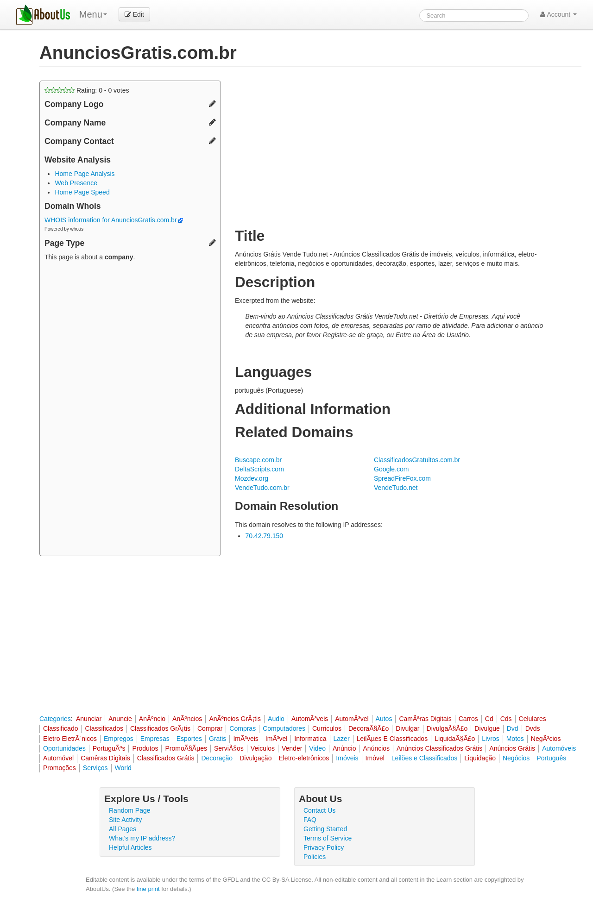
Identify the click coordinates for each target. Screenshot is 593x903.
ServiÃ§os (229, 748)
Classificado (60, 728)
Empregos (118, 738)
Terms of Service (327, 838)
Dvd (512, 728)
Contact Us (319, 810)
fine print (148, 888)
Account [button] (558, 14)
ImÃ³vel (276, 738)
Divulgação (255, 758)
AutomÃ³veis (309, 718)
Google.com (391, 469)
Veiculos (263, 748)
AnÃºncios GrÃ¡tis (235, 718)
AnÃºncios (187, 718)
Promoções (59, 767)
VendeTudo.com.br (262, 487)
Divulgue (486, 728)
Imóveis (347, 758)
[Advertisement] (130, 410)
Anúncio (344, 748)
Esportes (189, 738)
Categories (55, 718)
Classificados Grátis (166, 758)
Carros (468, 718)
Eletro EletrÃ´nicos (70, 738)
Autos (384, 718)
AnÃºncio (152, 718)
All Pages (122, 829)
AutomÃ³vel (351, 718)
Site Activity (125, 819)
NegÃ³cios (546, 738)
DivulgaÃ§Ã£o (447, 728)
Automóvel (58, 758)
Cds (506, 718)
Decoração (217, 758)
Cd (489, 718)
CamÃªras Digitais (425, 718)
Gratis (217, 738)
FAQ (309, 819)
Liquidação (480, 758)
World (123, 767)
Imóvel (375, 758)
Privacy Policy (323, 847)
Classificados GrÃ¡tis (160, 728)
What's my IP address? (142, 838)
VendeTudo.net (395, 487)
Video (317, 748)
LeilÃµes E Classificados (392, 738)
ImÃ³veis (245, 738)
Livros (490, 738)
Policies (314, 856)
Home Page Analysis (84, 173)
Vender (292, 748)
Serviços (95, 767)
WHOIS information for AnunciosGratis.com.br (113, 220)
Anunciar (88, 718)
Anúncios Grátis (512, 748)
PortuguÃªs (109, 748)
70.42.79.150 (264, 535)
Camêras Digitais (105, 758)
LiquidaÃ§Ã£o (455, 738)
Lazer (342, 738)
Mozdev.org (251, 478)
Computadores (284, 728)
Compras (242, 728)
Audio (276, 718)
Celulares (532, 718)
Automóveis (559, 748)
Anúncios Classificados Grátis (439, 748)
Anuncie (120, 718)
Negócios (516, 758)
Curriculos (326, 728)
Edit (134, 14)
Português (551, 758)
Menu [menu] (93, 14)
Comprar (209, 728)
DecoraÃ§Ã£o (368, 728)
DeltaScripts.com (259, 469)
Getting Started (325, 829)
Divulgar (407, 728)
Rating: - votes (86, 90)
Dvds (532, 728)
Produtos (145, 748)
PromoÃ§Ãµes (186, 748)
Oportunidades (64, 748)
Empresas (155, 738)
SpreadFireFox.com (402, 478)
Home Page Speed (82, 192)
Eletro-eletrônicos (303, 758)
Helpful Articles (130, 847)
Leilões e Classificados (424, 758)
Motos (515, 738)
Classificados (104, 728)
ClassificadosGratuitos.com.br (417, 460)
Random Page (130, 810)
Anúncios (376, 748)
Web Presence (76, 183)
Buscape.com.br (258, 460)
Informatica (310, 738)
